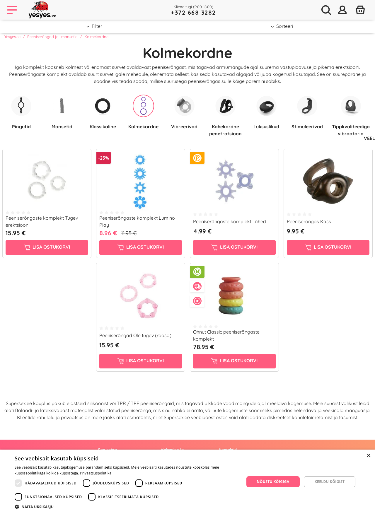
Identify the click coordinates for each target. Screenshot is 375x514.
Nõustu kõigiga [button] (273, 481)
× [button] (368, 456)
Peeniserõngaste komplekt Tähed (229, 221)
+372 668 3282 (193, 12)
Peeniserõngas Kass (309, 221)
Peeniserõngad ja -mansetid (52, 36)
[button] (126, 507)
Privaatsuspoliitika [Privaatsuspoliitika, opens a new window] (95, 473)
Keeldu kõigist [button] (330, 481)
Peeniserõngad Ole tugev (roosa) (135, 335)
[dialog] (187, 482)
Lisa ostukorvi (47, 247)
